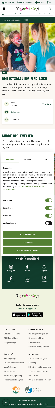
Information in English (37, 358)
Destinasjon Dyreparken (38, 334)
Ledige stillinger (10, 342)
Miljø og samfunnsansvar (14, 363)
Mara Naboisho (10, 367)
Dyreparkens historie (36, 338)
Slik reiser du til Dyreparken (39, 367)
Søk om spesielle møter (13, 380)
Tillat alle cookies (27, 234)
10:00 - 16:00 (13, 14)
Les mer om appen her (27, 308)
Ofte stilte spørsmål (12, 334)
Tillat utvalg (27, 242)
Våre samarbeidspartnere (38, 347)
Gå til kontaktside (11, 338)
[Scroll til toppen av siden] (5, 402)
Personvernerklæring (28, 404)
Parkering (32, 363)
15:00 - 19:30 (42, 14)
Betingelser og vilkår (42, 404)
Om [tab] (45, 159)
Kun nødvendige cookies (27, 250)
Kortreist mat (9, 371)
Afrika (7, 20)
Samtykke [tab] (10, 159)
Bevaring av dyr (10, 358)
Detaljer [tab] (27, 159)
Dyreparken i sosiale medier (39, 380)
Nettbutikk (33, 376)
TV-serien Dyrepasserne (38, 371)
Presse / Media (34, 342)
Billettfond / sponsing (13, 376)
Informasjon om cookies (14, 404)
